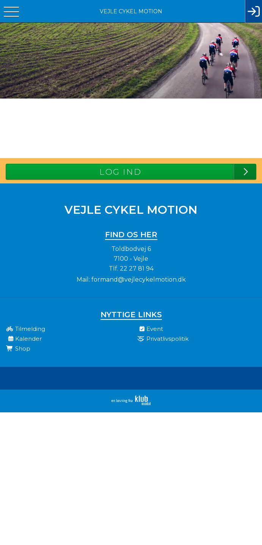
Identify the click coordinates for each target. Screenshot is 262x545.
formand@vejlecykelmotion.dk (138, 279)
